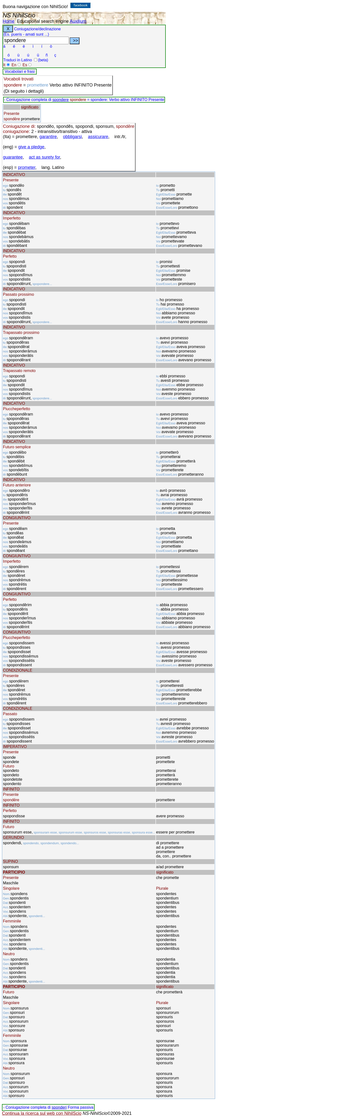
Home (8, 21)
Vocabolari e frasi (20, 71)
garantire (48, 136)
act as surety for (44, 157)
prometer (26, 167)
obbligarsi (72, 136)
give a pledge (31, 146)
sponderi (59, 1107)
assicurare (98, 136)
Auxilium (78, 21)
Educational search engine (43, 21)
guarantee (13, 157)
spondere (60, 100)
